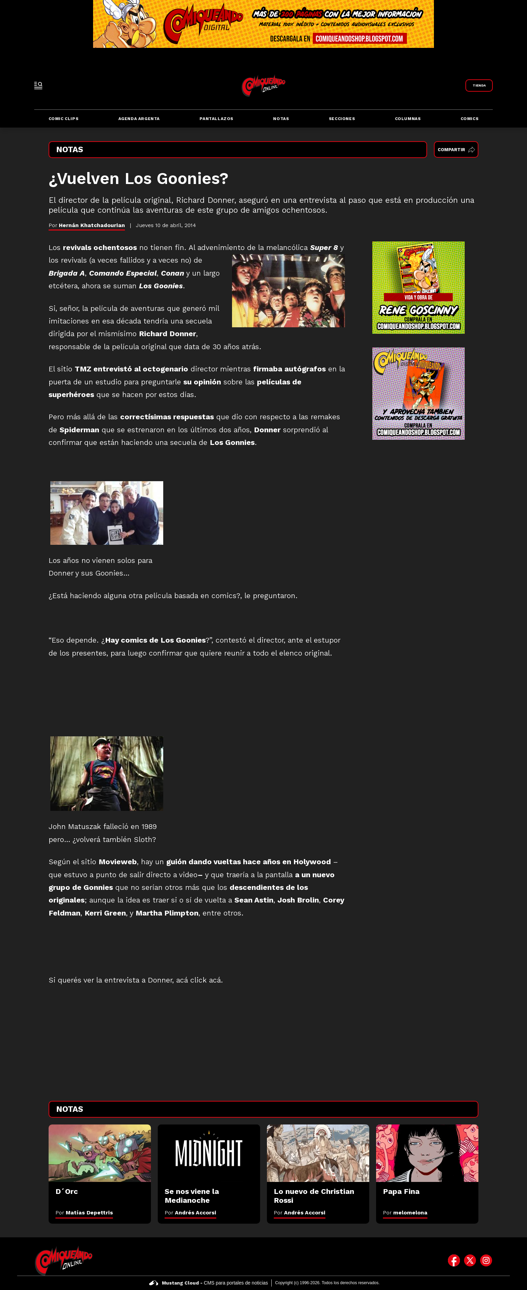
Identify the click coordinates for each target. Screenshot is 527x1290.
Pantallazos (216, 118)
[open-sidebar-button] (38, 85)
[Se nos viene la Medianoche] (209, 1153)
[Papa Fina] (427, 1153)
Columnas (408, 118)
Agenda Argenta (139, 118)
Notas (281, 118)
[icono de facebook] (454, 1261)
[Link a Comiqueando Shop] (479, 85)
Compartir (456, 150)
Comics (470, 118)
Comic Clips (64, 118)
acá (215, 980)
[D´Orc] (100, 1153)
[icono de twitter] (470, 1261)
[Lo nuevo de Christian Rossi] (318, 1153)
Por (84, 1212)
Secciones (342, 118)
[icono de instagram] (486, 1261)
